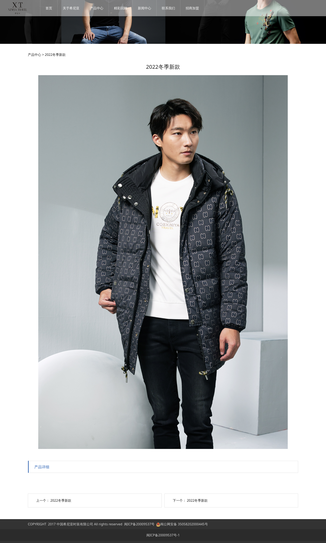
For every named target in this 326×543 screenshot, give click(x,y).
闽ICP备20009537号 (139, 524)
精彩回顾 (125, 8)
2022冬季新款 (60, 500)
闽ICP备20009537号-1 (163, 535)
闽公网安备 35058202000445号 (182, 524)
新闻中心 (149, 8)
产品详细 (41, 466)
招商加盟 (197, 8)
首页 (53, 8)
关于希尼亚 (75, 8)
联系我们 (173, 8)
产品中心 (101, 8)
